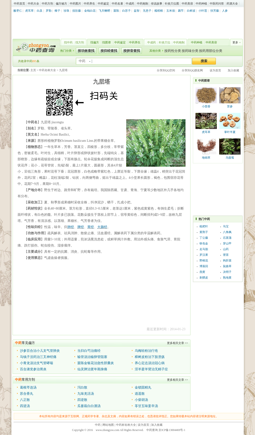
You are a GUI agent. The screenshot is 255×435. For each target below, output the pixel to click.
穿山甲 (227, 243)
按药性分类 (172, 51)
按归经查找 (109, 51)
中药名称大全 (47, 70)
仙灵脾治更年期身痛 (92, 369)
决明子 (227, 272)
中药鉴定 (103, 3)
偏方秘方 (61, 3)
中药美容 (187, 3)
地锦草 (206, 157)
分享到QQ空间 (166, 70)
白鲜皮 (191, 10)
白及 (39, 10)
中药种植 (201, 3)
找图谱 (106, 42)
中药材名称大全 (126, 424)
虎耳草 (29, 10)
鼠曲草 (227, 266)
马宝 (226, 226)
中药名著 (117, 3)
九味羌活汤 (85, 393)
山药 (226, 249)
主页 (33, 70)
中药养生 (89, 3)
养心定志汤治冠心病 (150, 363)
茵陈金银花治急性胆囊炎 (95, 363)
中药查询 (35, 47)
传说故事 (156, 3)
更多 (235, 42)
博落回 (203, 266)
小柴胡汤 (141, 400)
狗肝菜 (227, 260)
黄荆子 (203, 232)
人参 (225, 10)
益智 (136, 10)
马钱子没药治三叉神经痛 (38, 357)
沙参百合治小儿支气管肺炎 (40, 351)
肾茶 (226, 254)
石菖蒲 (227, 237)
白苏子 (126, 10)
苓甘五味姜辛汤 (146, 406)
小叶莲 (203, 10)
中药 (98, 424)
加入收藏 (233, 70)
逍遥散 (140, 393)
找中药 (68, 42)
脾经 (80, 227)
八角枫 (227, 232)
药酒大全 (232, 3)
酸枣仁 (18, 10)
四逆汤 (25, 406)
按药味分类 (190, 51)
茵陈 (116, 10)
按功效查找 (86, 51)
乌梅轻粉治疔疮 (146, 351)
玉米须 (170, 10)
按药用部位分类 (210, 51)
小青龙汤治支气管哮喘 (36, 363)
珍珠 (66, 10)
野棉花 (203, 260)
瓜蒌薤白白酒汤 (89, 406)
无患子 (147, 10)
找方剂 (79, 42)
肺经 (70, 227)
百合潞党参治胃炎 (33, 369)
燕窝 (202, 272)
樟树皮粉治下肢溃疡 (150, 357)
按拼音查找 (131, 51)
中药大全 (33, 3)
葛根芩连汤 (28, 387)
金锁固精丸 (143, 387)
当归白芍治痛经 (89, 351)
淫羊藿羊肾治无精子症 (151, 369)
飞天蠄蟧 (104, 10)
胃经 (90, 227)
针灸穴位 (164, 42)
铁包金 (203, 243)
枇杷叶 (203, 226)
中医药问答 (217, 3)
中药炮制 (142, 3)
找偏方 (94, 42)
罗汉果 (203, 254)
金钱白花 (90, 10)
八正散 (25, 400)
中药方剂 (47, 3)
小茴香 (206, 106)
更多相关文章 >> (177, 343)
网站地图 (108, 424)
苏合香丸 (26, 393)
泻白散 (82, 387)
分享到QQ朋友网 (192, 70)
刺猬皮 (203, 277)
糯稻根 (158, 10)
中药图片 (75, 3)
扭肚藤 (76, 10)
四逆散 (82, 400)
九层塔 (63, 70)
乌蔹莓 (230, 157)
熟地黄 (227, 277)
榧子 (57, 10)
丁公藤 (203, 237)
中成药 (130, 3)
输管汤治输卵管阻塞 (92, 357)
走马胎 (203, 249)
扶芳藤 (214, 10)
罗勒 (48, 10)
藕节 (181, 10)
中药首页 (19, 3)
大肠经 (102, 227)
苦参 (230, 106)
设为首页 (215, 70)
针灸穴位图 (172, 3)
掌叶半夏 (230, 132)
